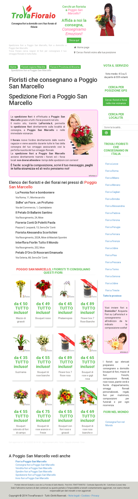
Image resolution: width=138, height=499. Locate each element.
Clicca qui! (74, 40)
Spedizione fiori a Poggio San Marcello (36, 475)
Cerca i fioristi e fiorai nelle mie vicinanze (116, 102)
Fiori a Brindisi (112, 199)
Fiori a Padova (112, 213)
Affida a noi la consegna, (74, 27)
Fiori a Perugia (112, 227)
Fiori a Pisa (111, 255)
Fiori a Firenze (112, 241)
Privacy (95, 495)
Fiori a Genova (112, 276)
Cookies (85, 495)
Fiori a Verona (112, 220)
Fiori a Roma (111, 171)
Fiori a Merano (112, 185)
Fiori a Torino (112, 269)
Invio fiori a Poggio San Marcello (32, 478)
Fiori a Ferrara (112, 234)
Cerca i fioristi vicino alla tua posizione (95, 52)
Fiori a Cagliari (112, 192)
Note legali (74, 495)
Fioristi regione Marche (33, 67)
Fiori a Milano (112, 178)
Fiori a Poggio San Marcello (31, 461)
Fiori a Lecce (111, 164)
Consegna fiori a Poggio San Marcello (35, 465)
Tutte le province (112, 295)
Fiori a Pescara (113, 262)
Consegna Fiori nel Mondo (115, 424)
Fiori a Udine (111, 248)
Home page (81, 47)
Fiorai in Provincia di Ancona (65, 67)
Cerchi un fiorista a (74, 10)
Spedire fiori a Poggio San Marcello (34, 471)
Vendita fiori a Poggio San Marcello (34, 468)
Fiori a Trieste (112, 290)
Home (13, 67)
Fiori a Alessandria (115, 206)
